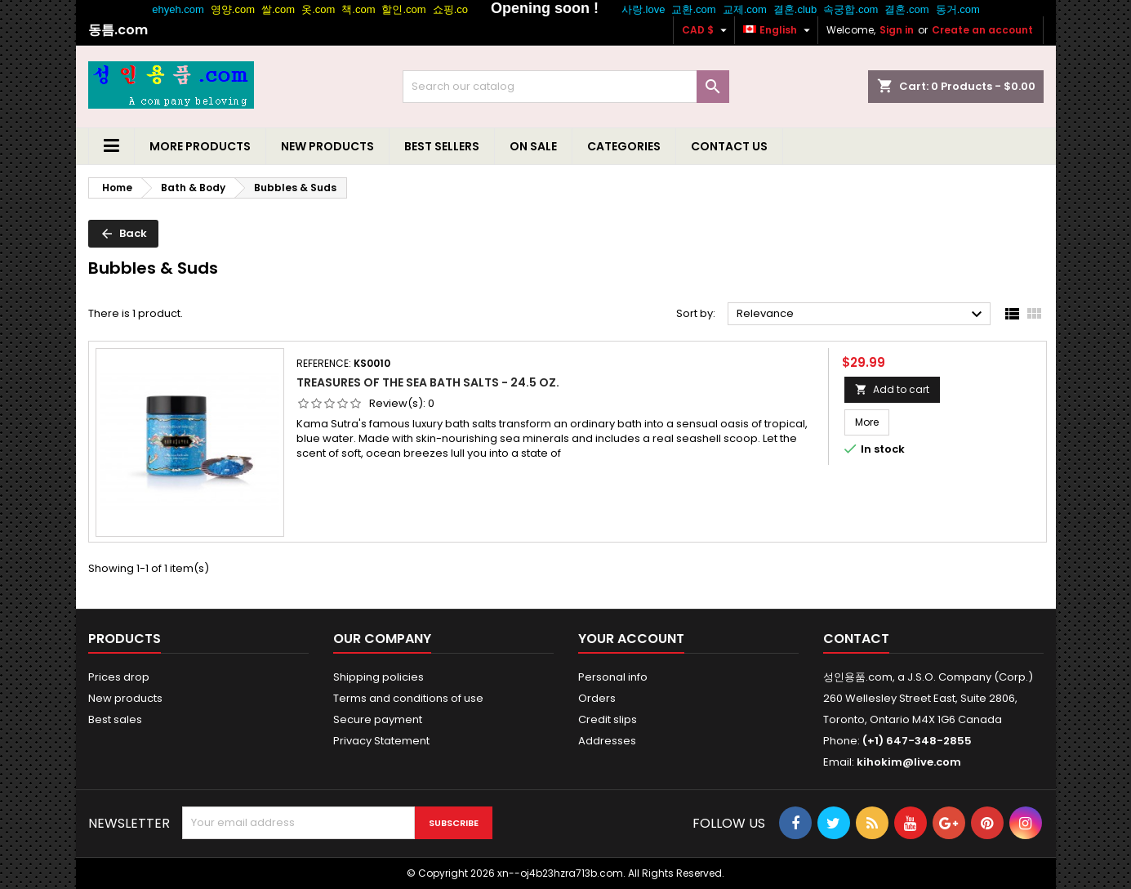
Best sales (115, 719)
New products (125, 698)
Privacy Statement (381, 740)
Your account (631, 638)
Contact (856, 638)
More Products (200, 146)
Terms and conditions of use (408, 698)
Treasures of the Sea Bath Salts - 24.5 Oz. (427, 382)
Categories (624, 146)
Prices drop (118, 677)
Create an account (982, 30)
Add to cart (892, 389)
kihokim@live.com (909, 762)
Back (123, 233)
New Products (327, 146)
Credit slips (607, 719)
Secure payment (377, 719)
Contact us (729, 146)
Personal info (613, 677)
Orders (597, 698)
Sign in (896, 30)
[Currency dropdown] (706, 30)
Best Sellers (441, 146)
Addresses (607, 740)
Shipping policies (378, 677)
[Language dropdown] (778, 30)
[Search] (566, 86)
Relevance (862, 314)
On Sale (533, 146)
